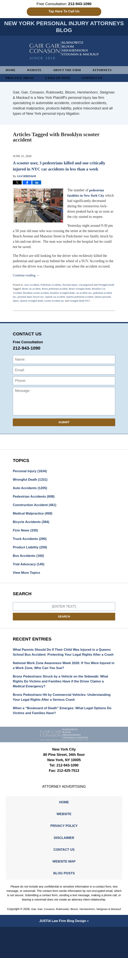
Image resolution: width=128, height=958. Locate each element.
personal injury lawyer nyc (42, 301)
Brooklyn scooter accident (38, 297)
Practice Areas (21, 79)
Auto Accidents (32, 285)
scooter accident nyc (75, 305)
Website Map (63, 887)
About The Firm (70, 71)
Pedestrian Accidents (53, 285)
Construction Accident (36, 512)
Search (64, 626)
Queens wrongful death (51, 305)
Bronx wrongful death (84, 293)
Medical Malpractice (34, 521)
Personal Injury (73, 285)
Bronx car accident (32, 293)
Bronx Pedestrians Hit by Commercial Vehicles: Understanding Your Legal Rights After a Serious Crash (59, 716)
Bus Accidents (29, 565)
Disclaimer (64, 861)
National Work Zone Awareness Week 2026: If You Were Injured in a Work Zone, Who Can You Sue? (59, 682)
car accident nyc (89, 297)
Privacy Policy (64, 849)
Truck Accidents (31, 547)
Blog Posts (64, 900)
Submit (64, 427)
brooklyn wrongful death (66, 297)
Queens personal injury (25, 305)
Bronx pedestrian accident (57, 293)
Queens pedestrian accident (94, 301)
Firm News (26, 539)
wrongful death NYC (103, 305)
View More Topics (27, 583)
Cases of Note (60, 79)
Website (36, 71)
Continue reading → (27, 276)
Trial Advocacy (30, 574)
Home (11, 71)
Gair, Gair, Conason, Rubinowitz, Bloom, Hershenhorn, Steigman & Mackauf (64, 940)
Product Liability (31, 556)
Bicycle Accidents (32, 530)
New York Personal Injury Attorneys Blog (64, 52)
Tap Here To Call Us (64, 11)
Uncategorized (90, 285)
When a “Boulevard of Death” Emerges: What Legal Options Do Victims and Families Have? (63, 730)
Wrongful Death (31, 485)
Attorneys (106, 71)
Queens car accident (68, 301)
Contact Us (97, 79)
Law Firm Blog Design (62, 952)
